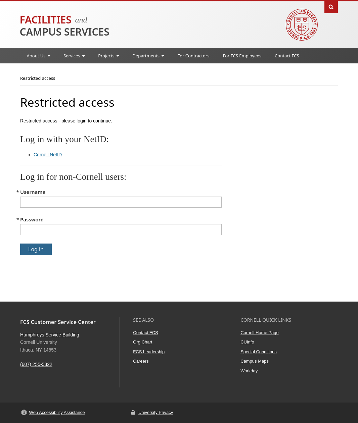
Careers (140, 361)
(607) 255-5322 (36, 364)
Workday (249, 370)
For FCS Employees (242, 56)
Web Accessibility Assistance (57, 412)
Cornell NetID (48, 154)
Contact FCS (287, 56)
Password (32, 219)
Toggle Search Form (331, 6)
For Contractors (193, 56)
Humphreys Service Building (49, 334)
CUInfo (247, 342)
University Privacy (155, 412)
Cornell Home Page (259, 332)
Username (32, 192)
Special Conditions (258, 351)
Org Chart (142, 342)
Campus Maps (254, 361)
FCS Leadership (149, 351)
